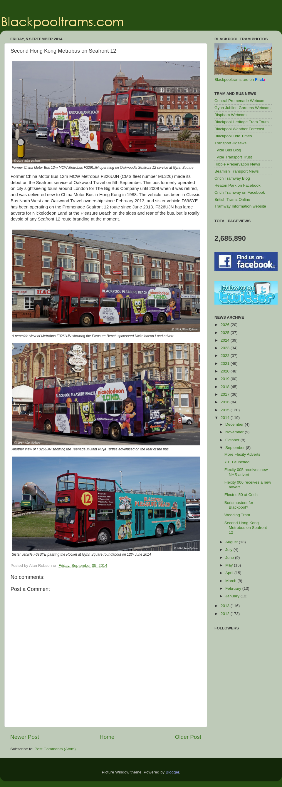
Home (107, 737)
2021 (226, 363)
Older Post (188, 737)
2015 (226, 410)
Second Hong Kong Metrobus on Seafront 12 (245, 527)
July (229, 549)
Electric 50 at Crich (241, 494)
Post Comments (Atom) (55, 749)
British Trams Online (232, 199)
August (232, 542)
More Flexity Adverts (242, 454)
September (235, 447)
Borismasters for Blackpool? (238, 504)
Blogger (172, 772)
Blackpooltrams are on (240, 79)
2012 (226, 613)
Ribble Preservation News (237, 164)
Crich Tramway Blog (232, 178)
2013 (226, 606)
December (235, 424)
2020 (226, 371)
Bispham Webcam (230, 115)
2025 (226, 332)
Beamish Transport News (236, 171)
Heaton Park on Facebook (237, 185)
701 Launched (237, 462)
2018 (226, 387)
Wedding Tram (237, 515)
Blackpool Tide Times (233, 136)
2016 (226, 402)
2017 (226, 394)
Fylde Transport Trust (233, 157)
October (233, 440)
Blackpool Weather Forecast (239, 129)
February (233, 588)
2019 (226, 379)
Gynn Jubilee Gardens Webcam (242, 108)
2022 (226, 355)
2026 (226, 325)
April (229, 573)
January (233, 596)
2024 (226, 340)
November (235, 432)
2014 (226, 417)
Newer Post (24, 737)
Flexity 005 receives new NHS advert (246, 472)
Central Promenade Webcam (240, 100)
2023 (226, 348)
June (230, 557)
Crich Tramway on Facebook (239, 192)
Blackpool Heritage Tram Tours (241, 122)
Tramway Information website (240, 206)
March (231, 581)
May (229, 565)
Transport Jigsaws (230, 143)
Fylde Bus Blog (227, 150)
